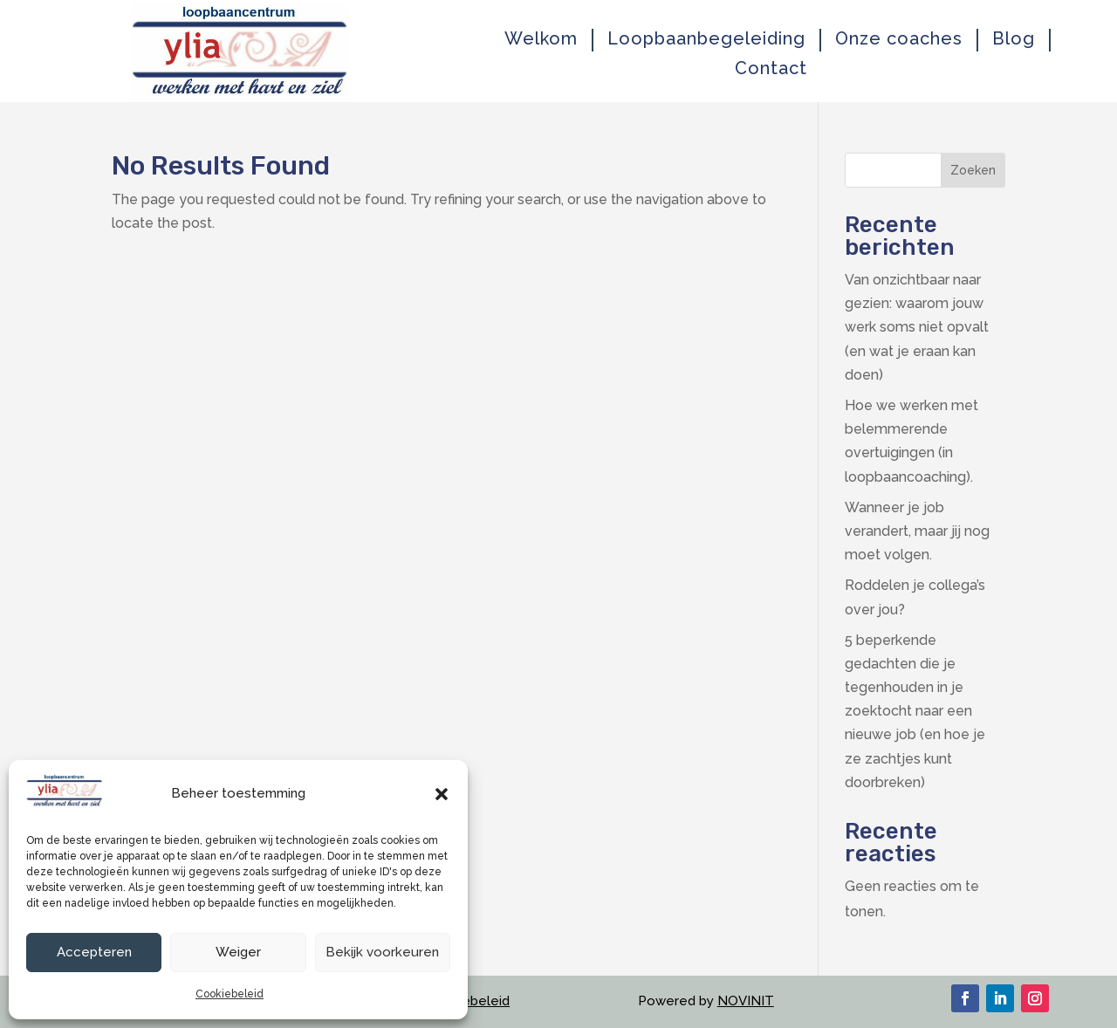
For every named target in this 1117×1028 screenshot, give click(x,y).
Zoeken (973, 170)
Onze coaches (899, 39)
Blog (1013, 39)
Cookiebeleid (229, 994)
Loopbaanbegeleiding (706, 39)
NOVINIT (745, 1001)
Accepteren (94, 952)
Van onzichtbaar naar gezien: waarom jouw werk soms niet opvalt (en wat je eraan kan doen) (917, 327)
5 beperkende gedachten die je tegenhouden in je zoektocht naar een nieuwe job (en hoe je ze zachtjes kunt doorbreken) (915, 711)
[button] (441, 794)
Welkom (541, 39)
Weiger (238, 952)
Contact (771, 68)
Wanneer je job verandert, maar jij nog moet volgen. (917, 531)
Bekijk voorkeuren (382, 952)
